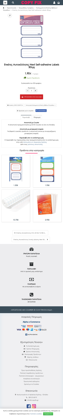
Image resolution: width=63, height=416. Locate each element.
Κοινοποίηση (41, 110)
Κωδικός (15, 105)
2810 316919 (33, 397)
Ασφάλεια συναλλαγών (31, 378)
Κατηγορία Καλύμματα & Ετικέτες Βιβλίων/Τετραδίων (40, 105)
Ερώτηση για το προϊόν (25, 110)
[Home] (3, 8)
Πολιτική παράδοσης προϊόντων (31, 373)
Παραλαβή (26, 117)
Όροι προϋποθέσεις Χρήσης (31, 370)
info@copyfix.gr (31, 400)
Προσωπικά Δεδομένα (31, 381)
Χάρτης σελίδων (31, 357)
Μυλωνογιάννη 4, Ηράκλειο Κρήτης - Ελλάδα (32, 394)
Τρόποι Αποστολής (31, 351)
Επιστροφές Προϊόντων (31, 354)
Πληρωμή (37, 117)
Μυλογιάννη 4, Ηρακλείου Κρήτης (35, 142)
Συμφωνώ (48, 414)
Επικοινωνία (33, 360)
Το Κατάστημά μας (31, 346)
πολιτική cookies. (36, 414)
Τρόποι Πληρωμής (31, 349)
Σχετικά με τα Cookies (31, 384)
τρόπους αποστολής (35, 144)
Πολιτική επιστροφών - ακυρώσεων (31, 376)
